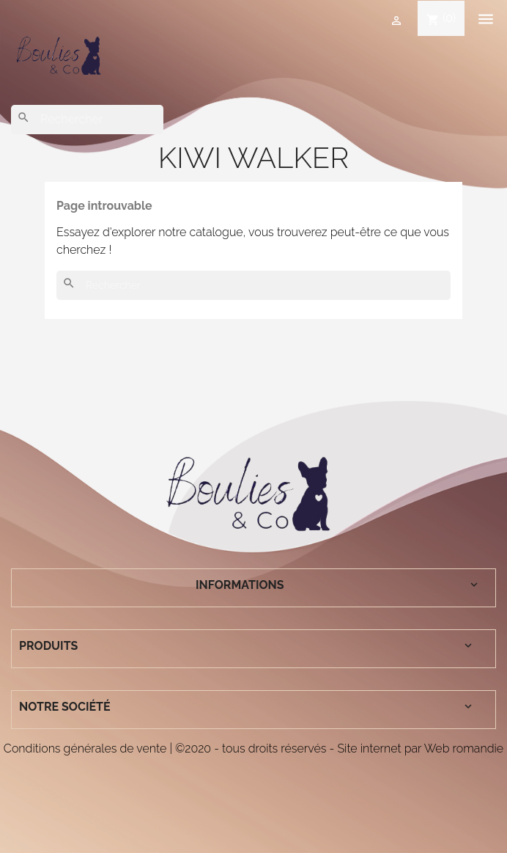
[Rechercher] (87, 119)
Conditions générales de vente (85, 748)
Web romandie (463, 748)
